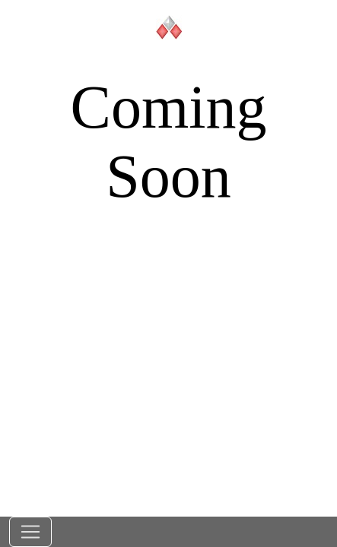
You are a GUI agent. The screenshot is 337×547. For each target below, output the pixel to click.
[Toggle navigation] (30, 532)
